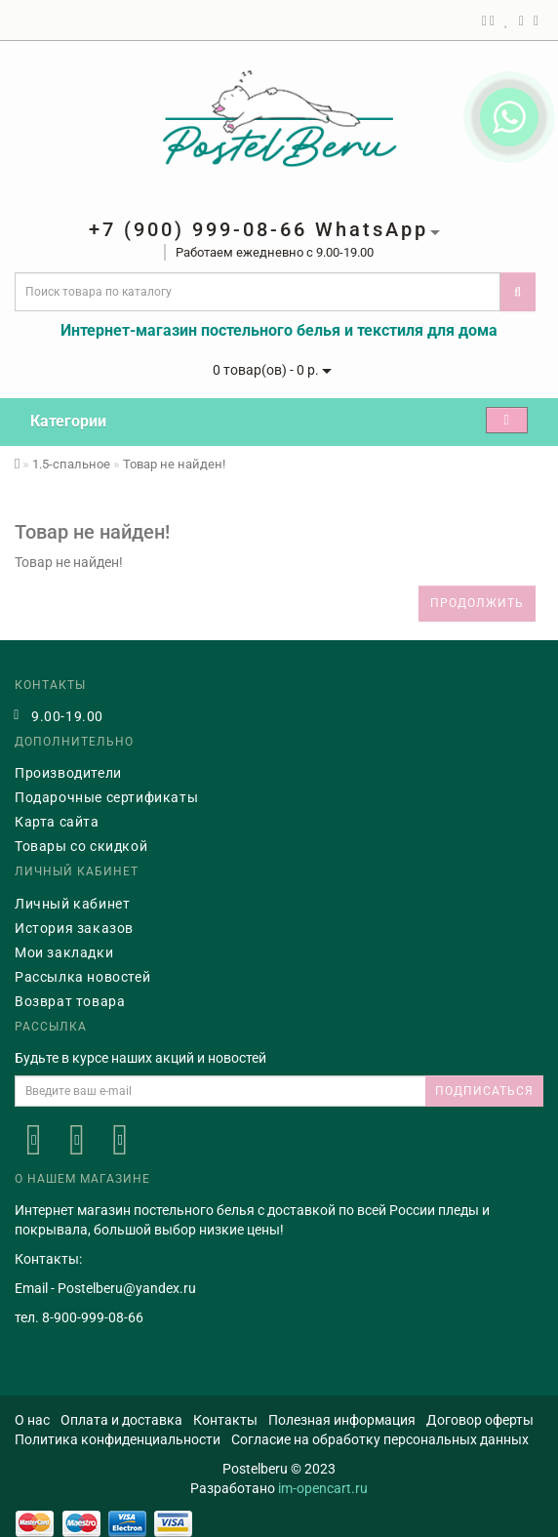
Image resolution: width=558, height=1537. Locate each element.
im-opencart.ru (323, 1488)
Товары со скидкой (81, 846)
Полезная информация (342, 1420)
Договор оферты (480, 1420)
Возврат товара (70, 1001)
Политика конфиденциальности (117, 1439)
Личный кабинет (72, 903)
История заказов (74, 928)
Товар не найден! (174, 464)
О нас (32, 1420)
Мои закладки (64, 952)
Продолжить (477, 603)
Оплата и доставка (121, 1420)
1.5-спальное (71, 464)
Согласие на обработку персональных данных (380, 1439)
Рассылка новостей (82, 977)
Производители (68, 773)
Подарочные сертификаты (106, 797)
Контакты (225, 1420)
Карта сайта (57, 821)
